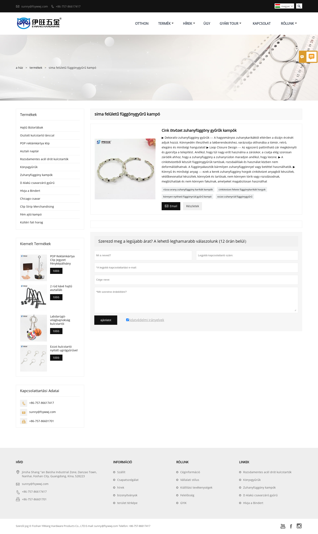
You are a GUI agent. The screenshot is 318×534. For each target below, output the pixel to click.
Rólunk (289, 24)
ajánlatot (105, 321)
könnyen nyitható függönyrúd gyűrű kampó (187, 197)
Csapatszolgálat (128, 481)
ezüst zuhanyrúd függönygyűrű (234, 197)
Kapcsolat (262, 24)
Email (171, 206)
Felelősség (187, 496)
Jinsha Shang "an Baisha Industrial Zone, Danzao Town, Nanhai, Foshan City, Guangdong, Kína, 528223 (59, 475)
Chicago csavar (30, 199)
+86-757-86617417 (68, 6)
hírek (120, 488)
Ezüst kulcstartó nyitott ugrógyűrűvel (64, 349)
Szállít (121, 473)
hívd (19, 463)
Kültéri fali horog (31, 223)
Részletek (192, 207)
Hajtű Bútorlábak (31, 128)
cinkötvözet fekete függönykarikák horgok (242, 190)
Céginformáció (190, 473)
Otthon (141, 24)
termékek (36, 68)
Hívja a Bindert (30, 191)
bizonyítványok (127, 496)
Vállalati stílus (189, 481)
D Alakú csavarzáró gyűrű (37, 184)
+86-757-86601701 (41, 422)
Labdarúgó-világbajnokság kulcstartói (60, 321)
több (56, 271)
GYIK (183, 504)
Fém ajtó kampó (31, 215)
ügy (206, 24)
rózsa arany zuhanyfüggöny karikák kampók (188, 190)
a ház (19, 68)
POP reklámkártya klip (35, 144)
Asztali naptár (29, 152)
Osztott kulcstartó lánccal (37, 136)
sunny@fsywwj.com (34, 6)
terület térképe (127, 504)
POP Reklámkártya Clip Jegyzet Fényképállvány (62, 260)
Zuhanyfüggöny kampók (36, 176)
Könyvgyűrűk (29, 168)
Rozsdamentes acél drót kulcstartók (44, 160)
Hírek (189, 24)
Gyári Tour (230, 24)
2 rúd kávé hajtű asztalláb (61, 289)
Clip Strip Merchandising (37, 207)
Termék (166, 24)
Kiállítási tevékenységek (196, 488)
